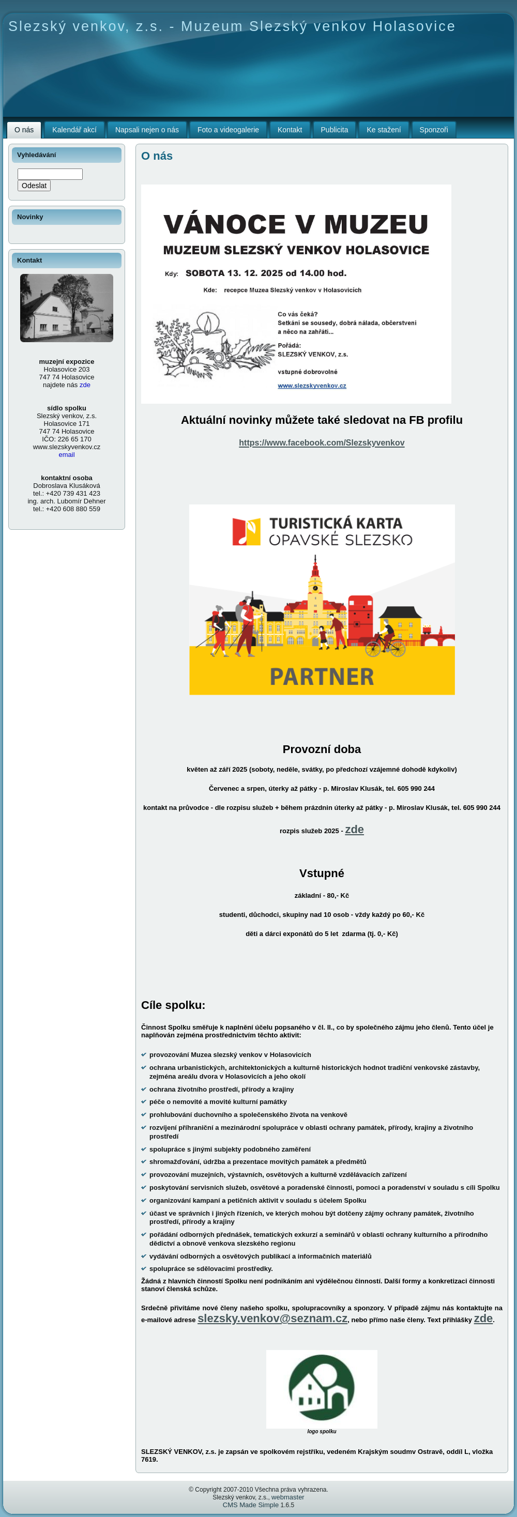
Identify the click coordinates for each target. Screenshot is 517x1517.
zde (354, 829)
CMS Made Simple (251, 1505)
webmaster (288, 1497)
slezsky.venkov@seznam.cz (272, 1318)
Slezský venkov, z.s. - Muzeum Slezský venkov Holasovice (232, 26)
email (66, 454)
